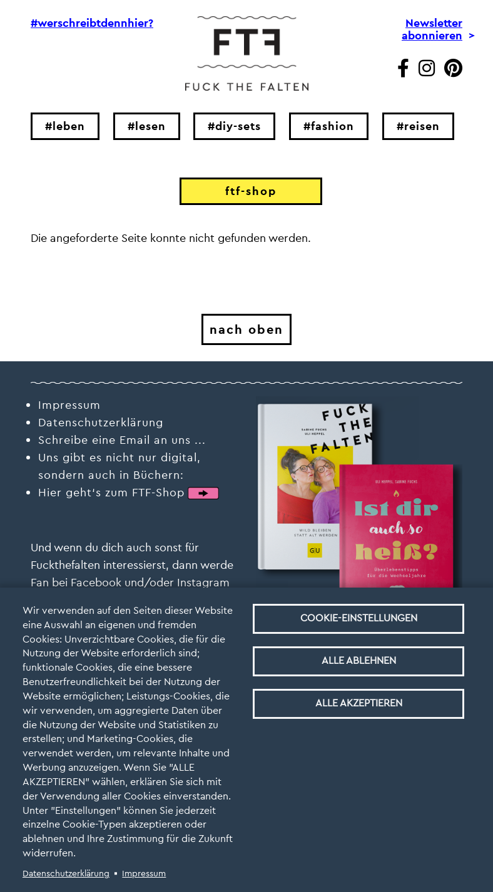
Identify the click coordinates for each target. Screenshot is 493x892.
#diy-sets (234, 126)
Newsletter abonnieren (432, 29)
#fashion (328, 126)
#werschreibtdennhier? (85, 23)
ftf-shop (251, 191)
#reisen (418, 126)
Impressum (144, 873)
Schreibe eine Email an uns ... (122, 440)
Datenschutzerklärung (66, 873)
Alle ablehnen (359, 660)
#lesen (147, 126)
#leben (65, 126)
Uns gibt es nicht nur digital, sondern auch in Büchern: (119, 466)
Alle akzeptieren (358, 702)
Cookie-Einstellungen (358, 617)
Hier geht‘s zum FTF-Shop (111, 492)
